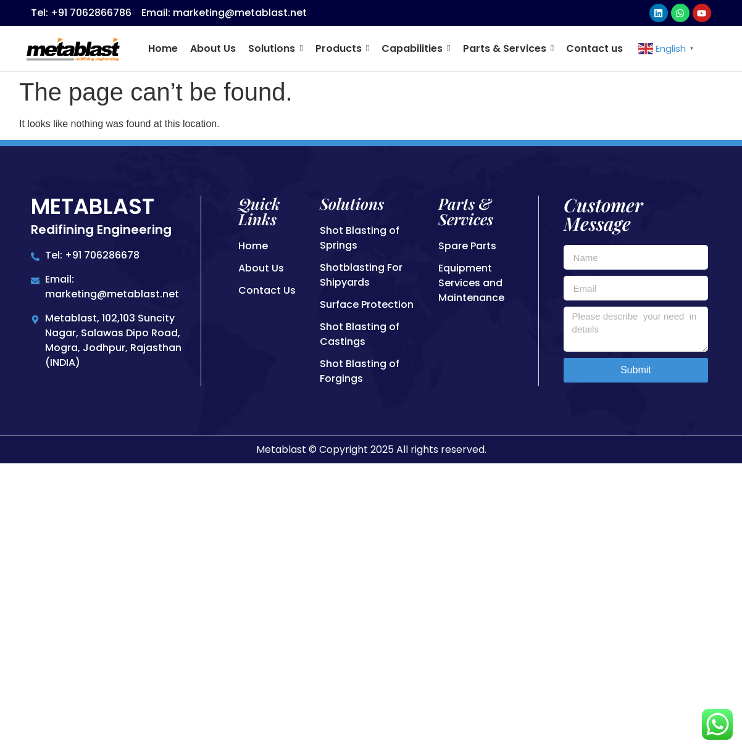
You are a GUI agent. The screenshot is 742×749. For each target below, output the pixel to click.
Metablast (92, 206)
